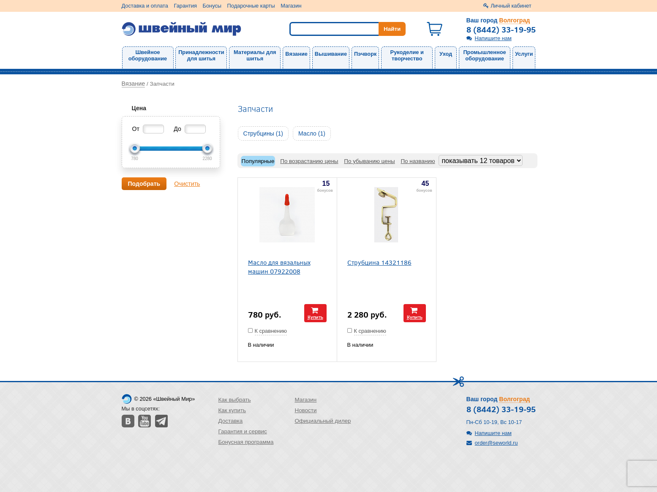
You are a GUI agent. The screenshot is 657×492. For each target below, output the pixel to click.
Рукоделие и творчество (407, 55)
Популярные (258, 161)
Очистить (187, 183)
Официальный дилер (322, 421)
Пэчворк (365, 54)
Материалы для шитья (255, 55)
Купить (315, 317)
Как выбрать (234, 400)
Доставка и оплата (145, 6)
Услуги (524, 54)
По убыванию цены (369, 161)
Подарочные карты (251, 6)
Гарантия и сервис (242, 431)
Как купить (232, 410)
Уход (445, 54)
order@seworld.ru (496, 443)
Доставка (230, 421)
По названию (418, 161)
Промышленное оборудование (484, 55)
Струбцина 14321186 (379, 262)
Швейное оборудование (147, 55)
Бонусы (212, 6)
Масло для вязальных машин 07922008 (279, 266)
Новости (305, 410)
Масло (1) (311, 133)
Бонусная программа (246, 442)
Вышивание (331, 54)
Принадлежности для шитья (201, 55)
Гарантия (185, 6)
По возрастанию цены (309, 161)
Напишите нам (493, 38)
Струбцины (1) (263, 133)
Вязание (296, 54)
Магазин (291, 6)
